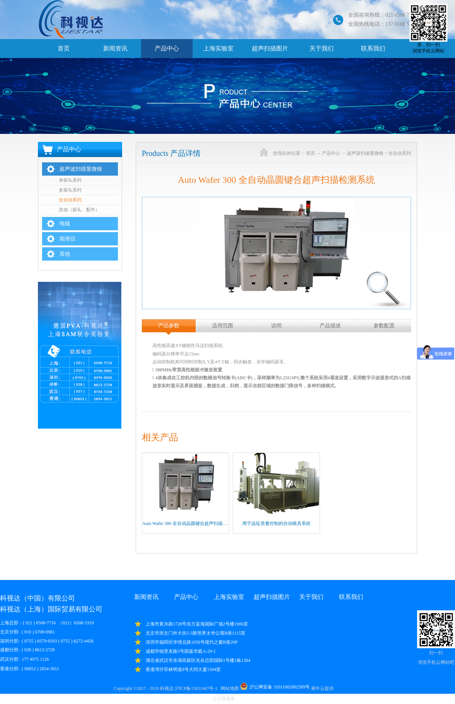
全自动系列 (399, 153)
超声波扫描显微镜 (365, 153)
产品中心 (331, 153)
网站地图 (228, 688)
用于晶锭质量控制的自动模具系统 (276, 523)
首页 (64, 48)
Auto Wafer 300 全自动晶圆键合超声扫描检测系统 (191, 523)
